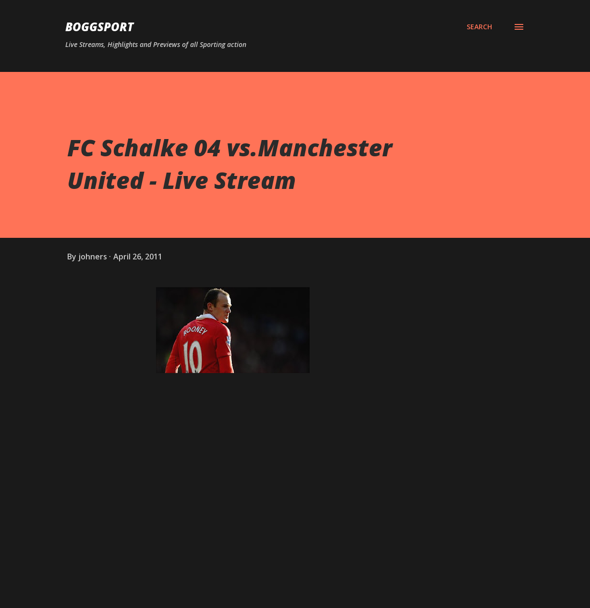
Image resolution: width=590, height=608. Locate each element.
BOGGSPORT (99, 27)
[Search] (479, 27)
